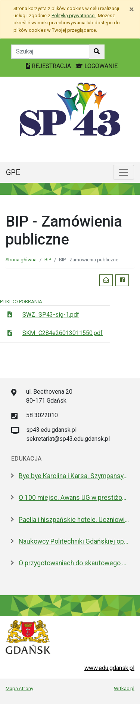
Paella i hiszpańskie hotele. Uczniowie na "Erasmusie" (74, 519)
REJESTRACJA (49, 66)
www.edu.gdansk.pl (109, 667)
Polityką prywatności (74, 15)
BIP (47, 259)
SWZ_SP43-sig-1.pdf (50, 314)
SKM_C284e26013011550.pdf (62, 332)
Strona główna (21, 259)
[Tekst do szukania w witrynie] (50, 51)
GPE (13, 172)
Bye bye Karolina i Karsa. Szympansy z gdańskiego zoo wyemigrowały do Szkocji (74, 476)
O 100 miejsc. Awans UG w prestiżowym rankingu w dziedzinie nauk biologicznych (74, 497)
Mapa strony (19, 688)
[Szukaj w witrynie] (97, 51)
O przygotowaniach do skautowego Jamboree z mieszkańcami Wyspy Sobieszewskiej (74, 563)
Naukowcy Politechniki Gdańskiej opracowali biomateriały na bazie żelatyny (74, 541)
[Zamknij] (131, 9)
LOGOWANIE (96, 66)
